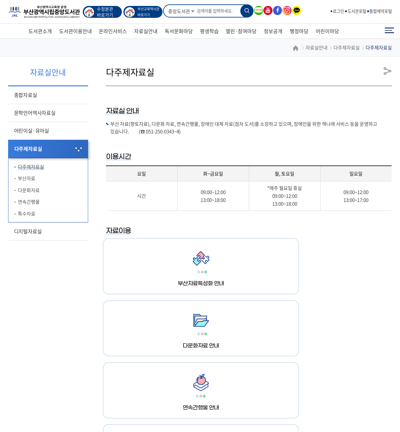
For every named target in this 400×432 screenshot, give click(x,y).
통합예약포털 (380, 11)
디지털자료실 (28, 231)
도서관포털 (357, 11)
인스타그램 (286, 10)
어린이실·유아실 (31, 130)
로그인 (338, 11)
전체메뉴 (389, 31)
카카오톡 (296, 10)
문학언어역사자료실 (35, 112)
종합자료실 (25, 95)
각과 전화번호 (214, 378)
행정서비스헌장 (67, 378)
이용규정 (100, 378)
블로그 (258, 10)
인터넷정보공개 (177, 378)
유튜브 (267, 10)
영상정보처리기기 (135, 378)
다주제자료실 (28, 148)
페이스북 (277, 10)
